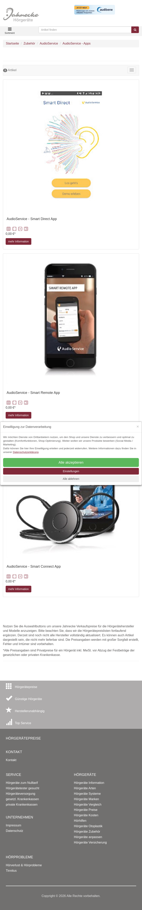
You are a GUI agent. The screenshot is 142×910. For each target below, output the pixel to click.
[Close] (138, 426)
